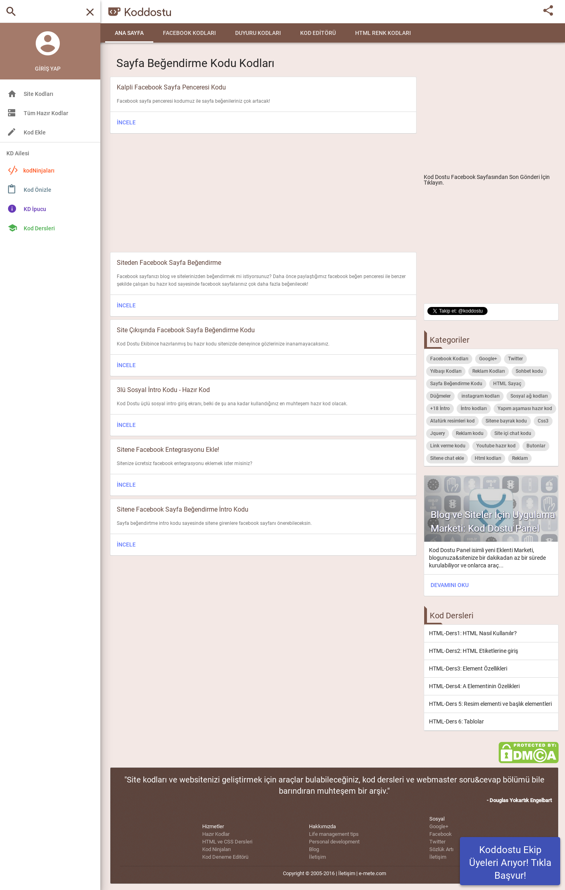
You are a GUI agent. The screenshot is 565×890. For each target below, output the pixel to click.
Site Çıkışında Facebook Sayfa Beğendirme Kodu (186, 330)
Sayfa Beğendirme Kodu (456, 383)
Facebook (440, 834)
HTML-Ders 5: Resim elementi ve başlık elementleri (490, 704)
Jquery (437, 433)
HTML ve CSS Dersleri (227, 842)
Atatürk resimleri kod (452, 421)
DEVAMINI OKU (450, 585)
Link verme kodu (447, 446)
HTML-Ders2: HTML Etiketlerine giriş (473, 651)
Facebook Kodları (189, 33)
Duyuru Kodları (258, 33)
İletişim (317, 857)
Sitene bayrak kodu (506, 421)
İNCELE (126, 122)
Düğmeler (440, 396)
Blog (314, 849)
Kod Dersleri (39, 228)
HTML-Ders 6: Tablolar (456, 721)
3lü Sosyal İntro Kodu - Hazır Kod (163, 390)
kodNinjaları (31, 170)
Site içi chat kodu (512, 433)
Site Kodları (38, 94)
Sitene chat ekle (447, 458)
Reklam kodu (470, 433)
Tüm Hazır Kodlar (46, 113)
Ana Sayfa (129, 33)
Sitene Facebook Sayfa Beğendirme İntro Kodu (182, 509)
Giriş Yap (48, 68)
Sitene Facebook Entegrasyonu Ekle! (168, 449)
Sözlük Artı (441, 849)
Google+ (488, 359)
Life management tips (334, 834)
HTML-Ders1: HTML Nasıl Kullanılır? (473, 633)
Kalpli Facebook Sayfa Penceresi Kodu (171, 87)
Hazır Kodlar (216, 834)
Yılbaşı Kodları (445, 371)
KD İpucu (35, 209)
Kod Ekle (35, 132)
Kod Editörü (318, 33)
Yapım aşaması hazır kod (525, 408)
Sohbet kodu (529, 371)
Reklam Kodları (488, 371)
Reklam (520, 458)
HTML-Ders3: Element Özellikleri (468, 668)
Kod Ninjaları (216, 849)
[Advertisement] (491, 111)
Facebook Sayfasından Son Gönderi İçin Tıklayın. (487, 180)
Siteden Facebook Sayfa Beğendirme (169, 262)
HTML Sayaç (507, 383)
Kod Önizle (37, 190)
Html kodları (488, 458)
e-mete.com (372, 873)
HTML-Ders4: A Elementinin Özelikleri (474, 686)
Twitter (515, 359)
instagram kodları (480, 396)
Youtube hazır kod (496, 446)
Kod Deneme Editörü (225, 857)
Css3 (543, 421)
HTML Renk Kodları (383, 33)
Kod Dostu (437, 177)
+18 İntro (440, 408)
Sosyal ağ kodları (529, 396)
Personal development (334, 842)
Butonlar (535, 446)
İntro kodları (474, 408)
